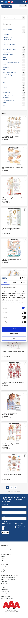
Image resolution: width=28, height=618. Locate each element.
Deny (14, 338)
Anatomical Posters (14, 32)
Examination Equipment (14, 100)
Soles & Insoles (14, 90)
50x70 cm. (8, 37)
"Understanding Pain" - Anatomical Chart (12, 198)
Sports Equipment (14, 85)
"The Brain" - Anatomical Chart (11, 474)
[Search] (23, 5)
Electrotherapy (14, 93)
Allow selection (14, 333)
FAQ (2, 560)
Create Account (5, 571)
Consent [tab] (5, 282)
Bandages (14, 47)
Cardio (14, 57)
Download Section (5, 568)
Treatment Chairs (14, 52)
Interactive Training (14, 75)
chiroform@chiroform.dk (7, 598)
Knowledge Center (5, 566)
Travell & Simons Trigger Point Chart (13, 351)
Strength (14, 88)
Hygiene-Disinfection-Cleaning (14, 73)
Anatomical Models (14, 30)
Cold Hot (14, 80)
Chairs (14, 78)
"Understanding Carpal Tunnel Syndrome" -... (11, 260)
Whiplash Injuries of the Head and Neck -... (12, 167)
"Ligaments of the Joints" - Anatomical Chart (10, 137)
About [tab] (23, 282)
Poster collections (10, 44)
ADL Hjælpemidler (14, 27)
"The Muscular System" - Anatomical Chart (13, 383)
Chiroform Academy (6, 549)
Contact (3, 558)
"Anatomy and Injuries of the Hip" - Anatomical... (13, 444)
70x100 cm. (9, 34)
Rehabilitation (14, 98)
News (14, 105)
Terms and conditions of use (8, 579)
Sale (2, 547)
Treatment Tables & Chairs (14, 50)
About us (3, 556)
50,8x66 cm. (9, 39)
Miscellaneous (9, 42)
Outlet (14, 103)
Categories (7, 24)
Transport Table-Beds (14, 95)
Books (14, 65)
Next (20, 488)
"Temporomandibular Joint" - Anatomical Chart (11, 413)
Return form (4, 581)
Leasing (3, 570)
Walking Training (14, 70)
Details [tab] (14, 282)
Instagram (12, 2)
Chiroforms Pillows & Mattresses (14, 62)
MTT (14, 83)
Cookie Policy (4, 583)
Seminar (14, 60)
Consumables (14, 67)
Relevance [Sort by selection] (14, 113)
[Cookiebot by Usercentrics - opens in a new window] (20, 278)
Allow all (14, 328)
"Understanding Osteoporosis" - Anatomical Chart (12, 229)
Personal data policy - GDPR (8, 577)
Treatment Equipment (14, 55)
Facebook (6, 2)
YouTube (9, 2)
